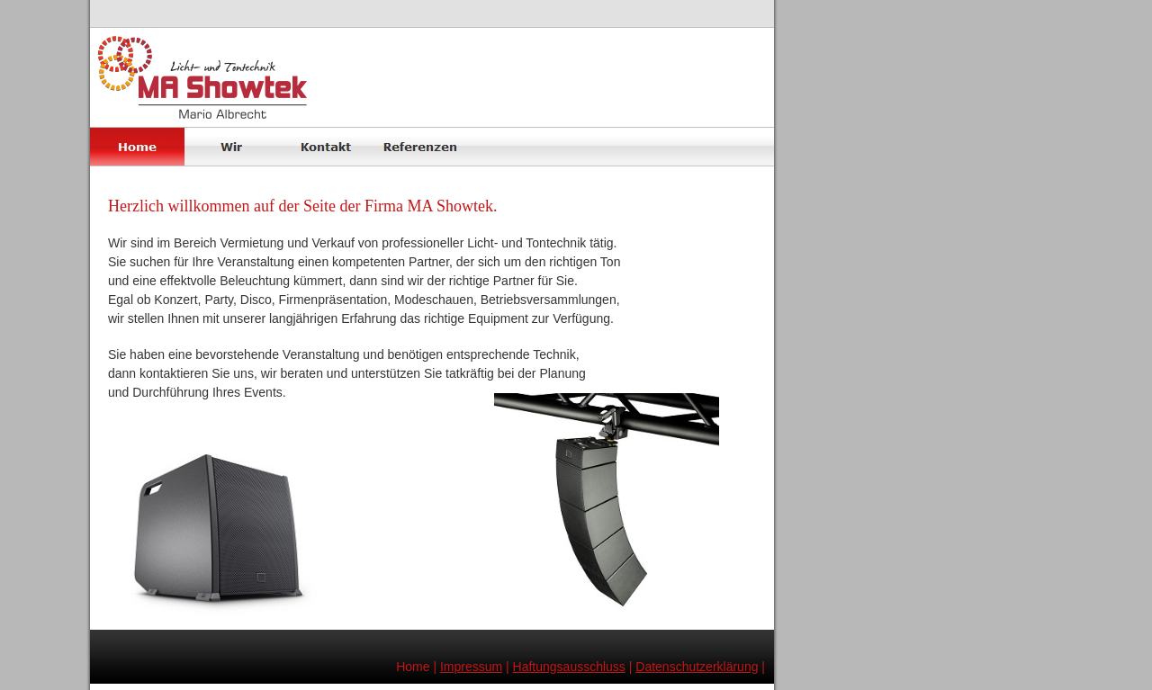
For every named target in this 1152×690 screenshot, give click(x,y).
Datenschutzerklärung (696, 666)
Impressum (471, 666)
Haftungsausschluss (569, 666)
